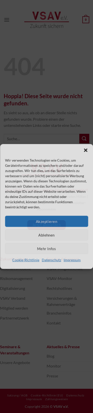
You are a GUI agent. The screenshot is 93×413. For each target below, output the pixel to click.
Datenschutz (51, 260)
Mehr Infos (46, 248)
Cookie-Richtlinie (25, 260)
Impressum (72, 260)
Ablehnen (46, 235)
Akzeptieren (46, 221)
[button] (85, 150)
